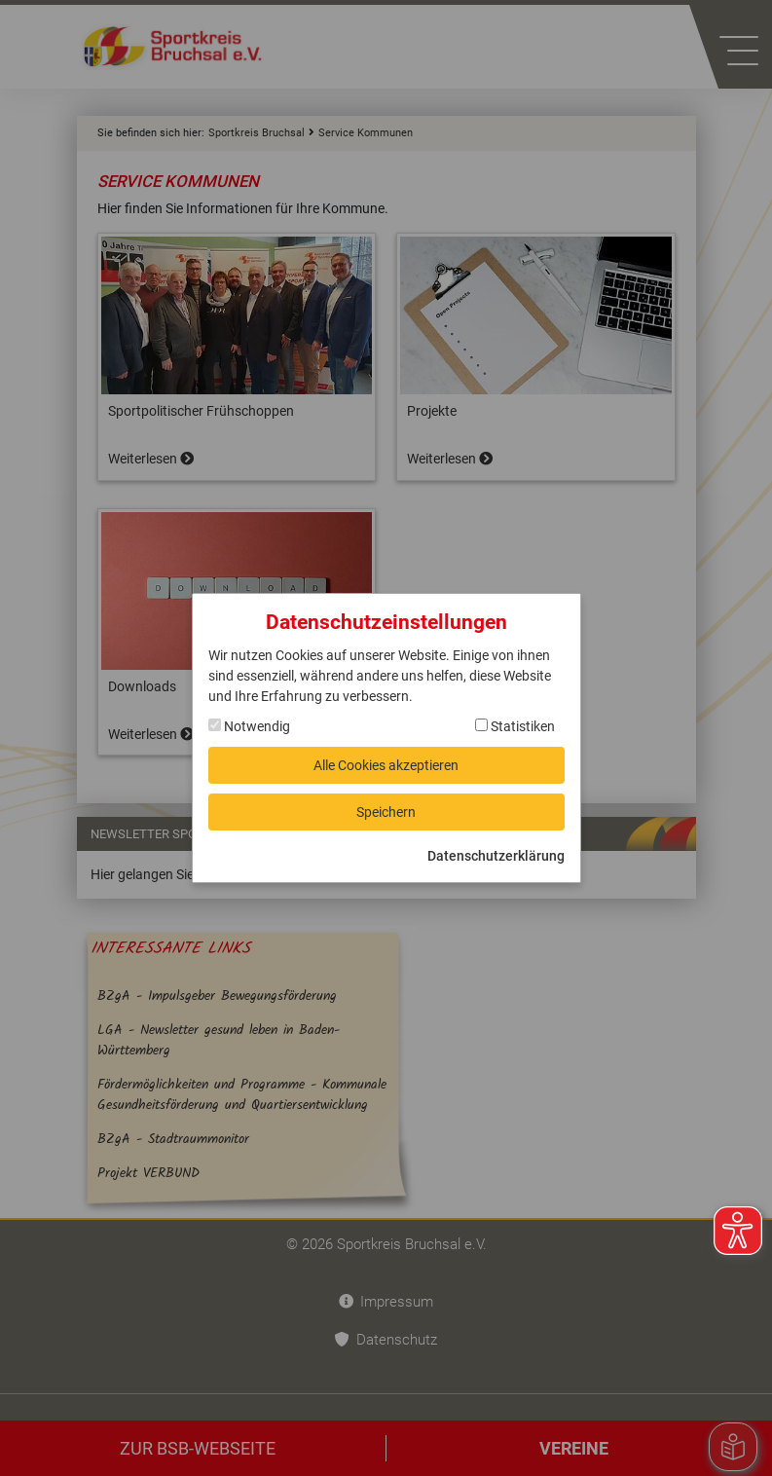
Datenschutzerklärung (496, 856)
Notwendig (249, 726)
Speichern (386, 812)
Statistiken (515, 726)
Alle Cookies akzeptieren (386, 765)
